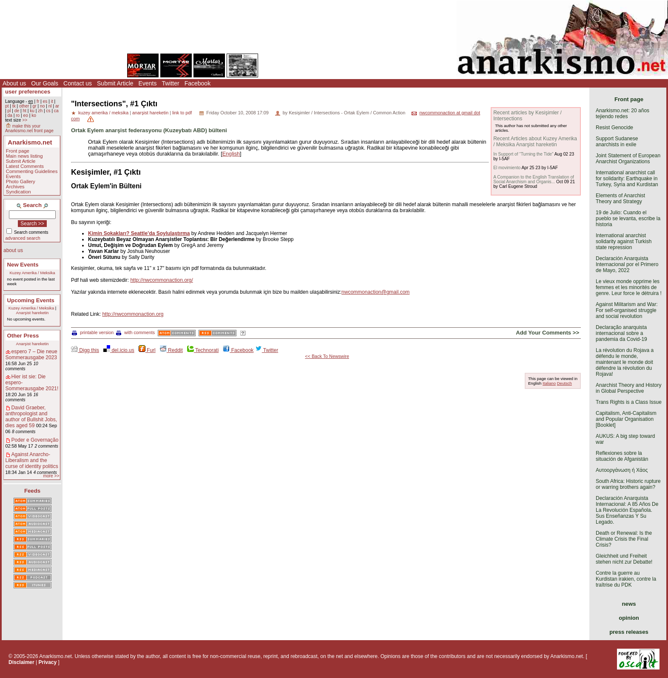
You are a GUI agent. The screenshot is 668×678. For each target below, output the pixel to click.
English (231, 154)
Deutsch (564, 383)
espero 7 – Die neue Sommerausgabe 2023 (31, 354)
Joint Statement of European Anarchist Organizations (628, 159)
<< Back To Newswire (327, 356)
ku (32, 110)
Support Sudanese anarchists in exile (617, 142)
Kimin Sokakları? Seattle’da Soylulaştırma (139, 233)
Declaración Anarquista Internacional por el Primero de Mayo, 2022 (627, 264)
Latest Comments (25, 166)
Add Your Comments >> (547, 332)
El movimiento (506, 167)
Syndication (18, 191)
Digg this (85, 350)
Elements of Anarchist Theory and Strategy (620, 198)
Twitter (170, 83)
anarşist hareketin (150, 112)
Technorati (203, 350)
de (16, 110)
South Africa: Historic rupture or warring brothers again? (628, 484)
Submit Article (115, 83)
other (24, 106)
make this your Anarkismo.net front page (29, 128)
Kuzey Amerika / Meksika (32, 272)
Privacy (48, 662)
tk (14, 106)
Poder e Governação (35, 440)
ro (18, 115)
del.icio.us (118, 350)
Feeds (32, 491)
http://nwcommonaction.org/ (161, 280)
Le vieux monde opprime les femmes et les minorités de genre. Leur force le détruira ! (629, 287)
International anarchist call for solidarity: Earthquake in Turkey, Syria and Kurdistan (627, 178)
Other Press (23, 335)
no (42, 106)
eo (25, 115)
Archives (15, 186)
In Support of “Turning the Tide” (523, 154)
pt (7, 106)
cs (48, 110)
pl (9, 110)
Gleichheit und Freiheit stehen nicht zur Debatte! (624, 559)
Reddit (171, 350)
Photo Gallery (20, 181)
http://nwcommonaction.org (132, 314)
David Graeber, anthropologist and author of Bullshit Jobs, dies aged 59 (31, 416)
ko (33, 115)
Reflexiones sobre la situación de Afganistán (622, 456)
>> (24, 120)
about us (13, 250)
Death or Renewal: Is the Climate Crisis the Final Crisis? (624, 539)
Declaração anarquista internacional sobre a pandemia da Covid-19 (621, 333)
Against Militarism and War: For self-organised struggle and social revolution (627, 310)
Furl (147, 350)
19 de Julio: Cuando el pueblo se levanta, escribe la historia (628, 218)
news (629, 604)
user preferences (27, 91)
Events (148, 83)
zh (40, 110)
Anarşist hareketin (32, 312)
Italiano (549, 383)
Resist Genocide (614, 127)
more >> (51, 476)
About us (14, 83)
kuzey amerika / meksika (103, 112)
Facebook (197, 83)
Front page (17, 150)
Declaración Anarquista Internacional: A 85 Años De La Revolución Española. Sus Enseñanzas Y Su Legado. (627, 510)
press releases (628, 632)
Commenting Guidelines (32, 171)
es (45, 101)
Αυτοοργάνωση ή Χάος (622, 470)
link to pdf (182, 112)
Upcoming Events (30, 300)
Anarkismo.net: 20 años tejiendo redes (622, 113)
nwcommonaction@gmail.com (375, 292)
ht (24, 110)
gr (35, 106)
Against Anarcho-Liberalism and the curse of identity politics (32, 460)
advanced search (23, 238)
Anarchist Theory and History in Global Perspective (629, 388)
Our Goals (44, 83)
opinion (629, 618)
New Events (23, 264)
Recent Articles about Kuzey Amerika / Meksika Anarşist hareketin (535, 142)
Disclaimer (21, 662)
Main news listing (24, 156)
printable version (93, 332)
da (9, 115)
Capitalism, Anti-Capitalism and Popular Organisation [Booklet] (626, 419)
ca (56, 110)
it (52, 101)
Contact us (77, 83)
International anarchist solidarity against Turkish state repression (623, 241)
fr (38, 101)
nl (50, 106)
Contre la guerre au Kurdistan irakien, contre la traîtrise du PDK (626, 579)
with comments (135, 332)
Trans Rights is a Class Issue (629, 402)
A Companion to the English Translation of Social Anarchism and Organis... (533, 179)
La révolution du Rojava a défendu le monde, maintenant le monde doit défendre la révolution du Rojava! (625, 362)
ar (57, 106)
